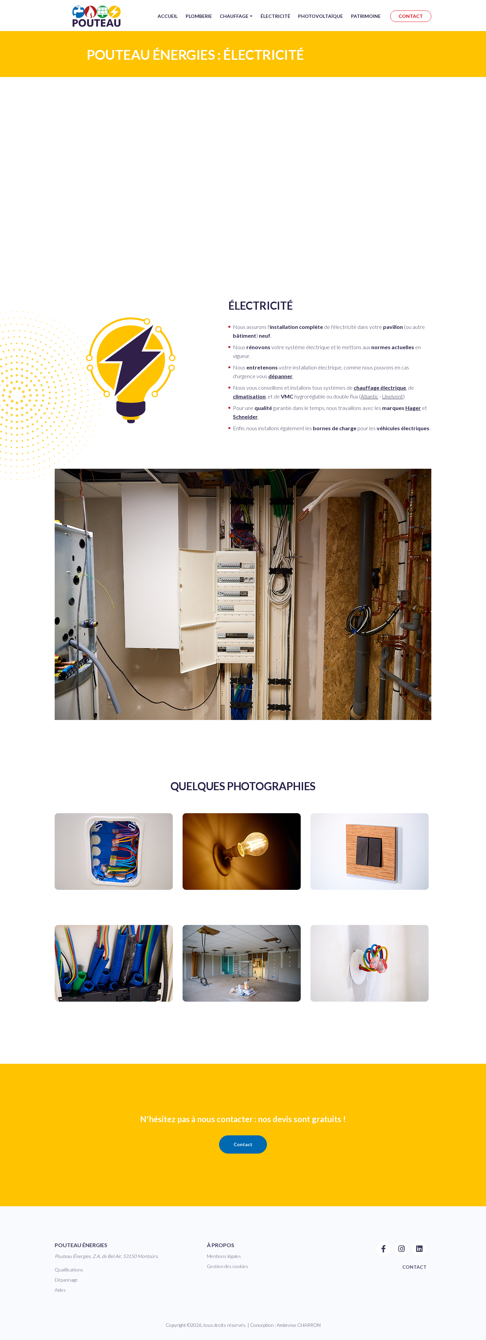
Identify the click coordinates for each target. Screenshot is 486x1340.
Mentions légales (224, 1256)
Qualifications (69, 1269)
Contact (243, 1144)
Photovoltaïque (320, 21)
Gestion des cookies (227, 1266)
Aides (60, 1290)
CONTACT (411, 21)
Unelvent (392, 396)
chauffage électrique (380, 387)
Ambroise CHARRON (299, 1325)
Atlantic (369, 396)
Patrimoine (366, 21)
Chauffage (233, 21)
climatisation (249, 396)
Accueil (167, 21)
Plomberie (198, 21)
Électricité (275, 21)
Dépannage (66, 1280)
